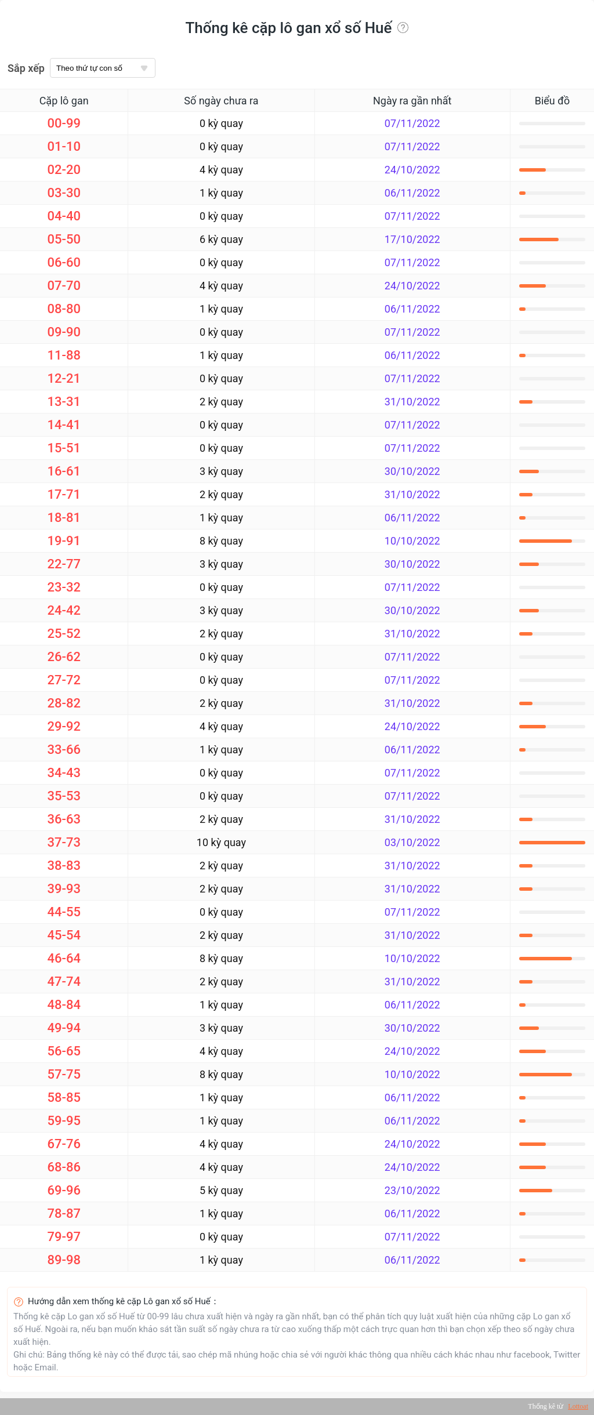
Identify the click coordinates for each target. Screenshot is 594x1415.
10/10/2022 (412, 541)
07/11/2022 (412, 123)
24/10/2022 (412, 170)
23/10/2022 (412, 1190)
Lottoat (578, 1406)
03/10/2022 (412, 842)
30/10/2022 (412, 471)
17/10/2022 (412, 239)
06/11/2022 (412, 193)
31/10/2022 (412, 402)
